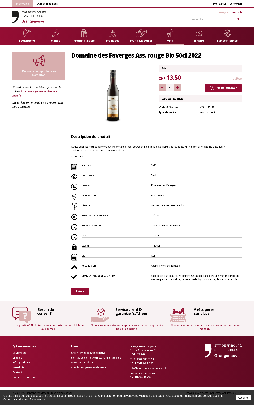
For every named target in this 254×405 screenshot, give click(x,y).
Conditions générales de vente (88, 367)
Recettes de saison (82, 362)
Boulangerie (27, 35)
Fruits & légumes (141, 35)
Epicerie (198, 35)
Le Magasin (19, 352)
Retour (80, 291)
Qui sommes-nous (47, 3)
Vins (170, 35)
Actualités (18, 367)
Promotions (22, 3)
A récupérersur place (204, 311)
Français (223, 12)
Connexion (236, 3)
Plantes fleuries (227, 35)
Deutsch (237, 12)
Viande (55, 35)
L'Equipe (17, 357)
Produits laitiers (84, 35)
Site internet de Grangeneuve (88, 352)
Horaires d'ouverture (24, 377)
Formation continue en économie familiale (96, 357)
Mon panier (219, 3)
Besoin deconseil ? (45, 311)
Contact (17, 372)
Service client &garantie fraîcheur (132, 311)
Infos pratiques (21, 362)
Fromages (112, 35)
